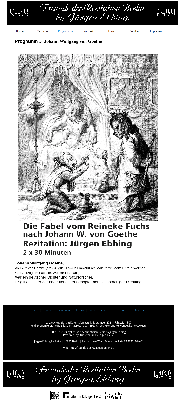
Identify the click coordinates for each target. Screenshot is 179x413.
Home (35, 310)
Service (104, 310)
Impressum (119, 310)
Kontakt (80, 310)
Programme (64, 310)
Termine (48, 310)
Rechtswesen (138, 310)
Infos (92, 310)
